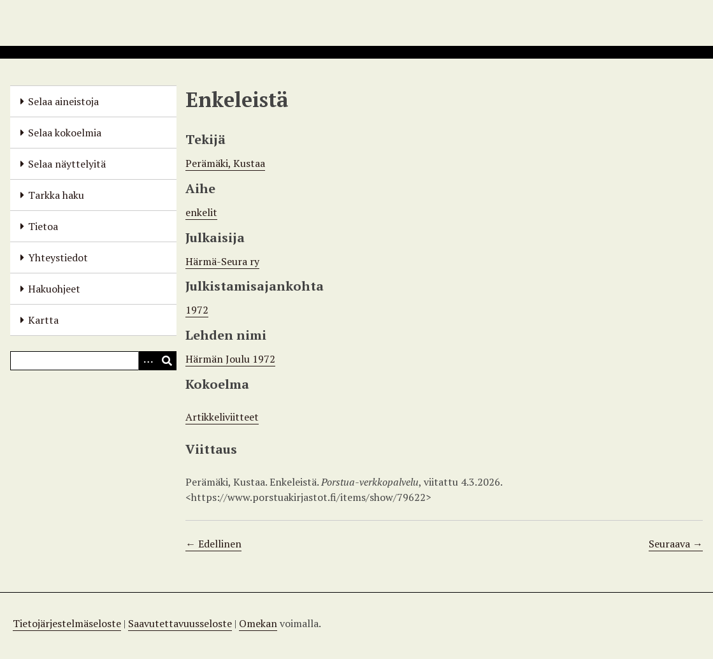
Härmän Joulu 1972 (230, 359)
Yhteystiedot (58, 257)
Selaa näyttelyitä (67, 164)
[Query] (93, 360)
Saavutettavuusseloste (180, 623)
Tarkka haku (56, 195)
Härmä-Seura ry (222, 261)
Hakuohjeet (54, 289)
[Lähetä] (166, 360)
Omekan (258, 623)
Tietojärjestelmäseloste (67, 623)
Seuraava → (676, 544)
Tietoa (43, 226)
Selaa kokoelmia (64, 133)
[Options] (147, 360)
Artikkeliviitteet (222, 417)
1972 (196, 310)
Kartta (43, 320)
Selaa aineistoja (63, 101)
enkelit (201, 212)
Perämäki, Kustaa (225, 163)
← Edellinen (213, 544)
